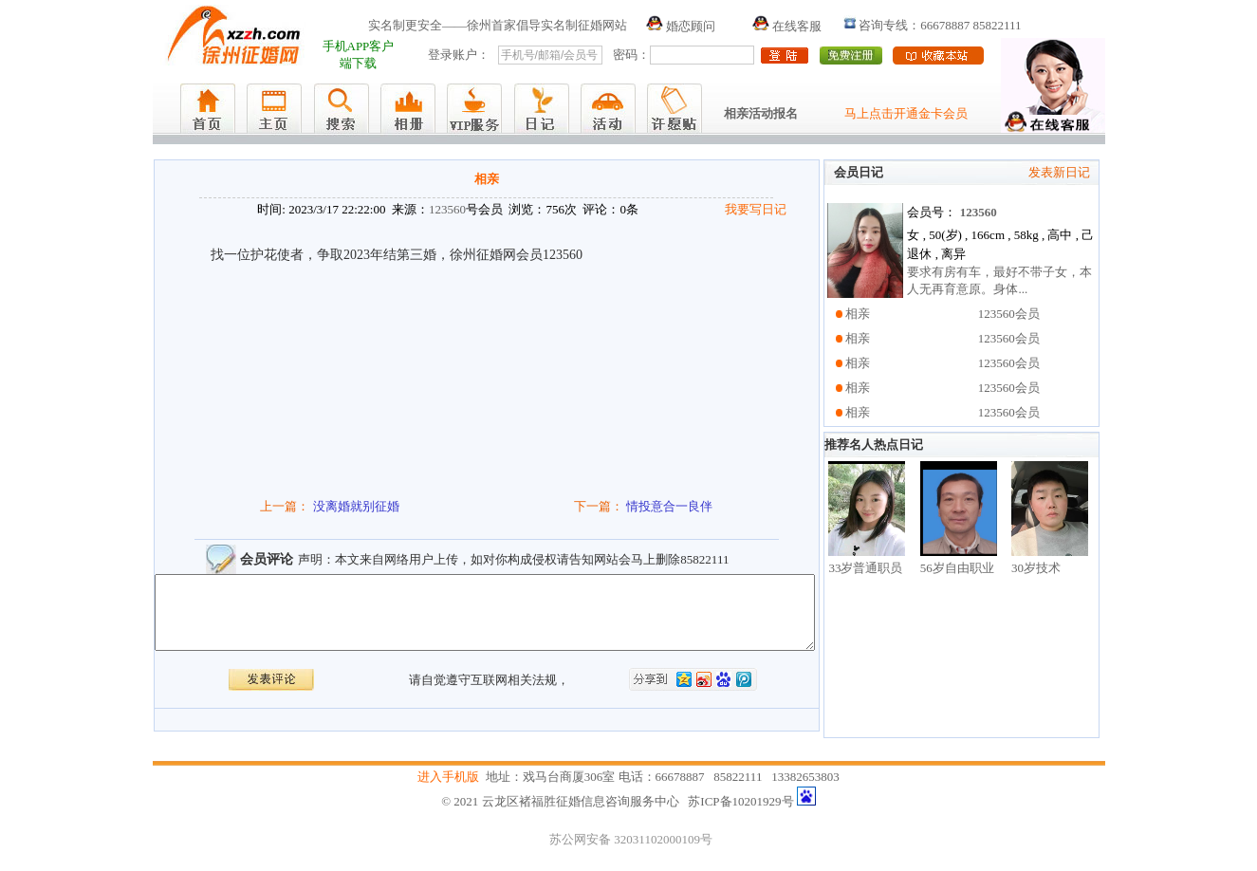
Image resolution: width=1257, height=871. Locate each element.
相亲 (857, 313)
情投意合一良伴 (669, 506)
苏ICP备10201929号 (740, 804)
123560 (447, 209)
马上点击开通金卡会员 (906, 113)
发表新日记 (1059, 172)
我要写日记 (755, 209)
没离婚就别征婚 (356, 506)
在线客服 (787, 26)
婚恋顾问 (680, 26)
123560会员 (1009, 313)
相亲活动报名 (761, 113)
